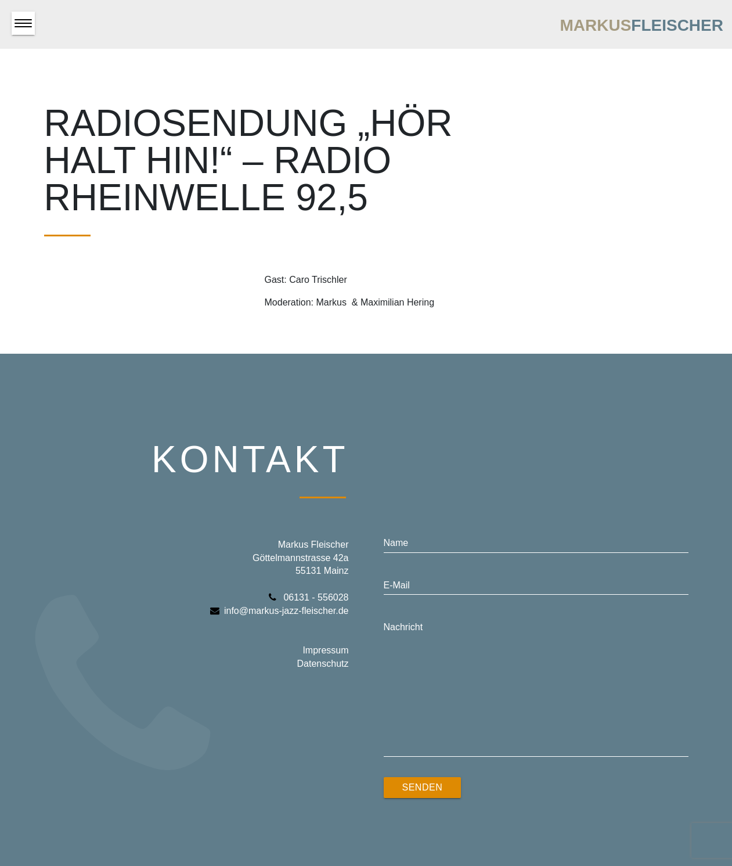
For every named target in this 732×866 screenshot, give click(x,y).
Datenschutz (323, 664)
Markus (641, 25)
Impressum (325, 650)
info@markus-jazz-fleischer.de (279, 611)
